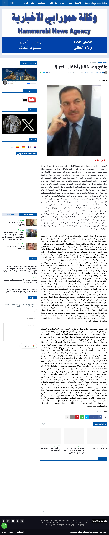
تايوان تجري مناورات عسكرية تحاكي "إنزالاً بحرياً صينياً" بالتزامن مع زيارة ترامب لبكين (21, 290)
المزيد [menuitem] (26, 2)
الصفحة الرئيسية (102, 62)
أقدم (43, 512)
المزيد (12, 147)
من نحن (11, 532)
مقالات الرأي (93, 62)
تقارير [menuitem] (62, 2)
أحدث (104, 512)
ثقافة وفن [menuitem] (41, 2)
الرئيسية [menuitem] (78, 2)
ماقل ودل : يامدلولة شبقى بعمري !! (14, 223)
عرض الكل (43, 424)
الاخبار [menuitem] (70, 2)
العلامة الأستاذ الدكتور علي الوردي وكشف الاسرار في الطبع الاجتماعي (74, 450)
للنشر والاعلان (20, 532)
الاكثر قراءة (28, 214)
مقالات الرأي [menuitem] (52, 2)
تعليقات (10, 214)
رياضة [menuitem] (33, 2)
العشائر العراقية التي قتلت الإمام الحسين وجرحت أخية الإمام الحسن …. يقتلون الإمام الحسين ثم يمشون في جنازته (13, 235)
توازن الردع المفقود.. (99, 448)
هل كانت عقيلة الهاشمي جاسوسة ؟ (15, 247)
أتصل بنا (4, 532)
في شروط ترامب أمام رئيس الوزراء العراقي (50, 449)
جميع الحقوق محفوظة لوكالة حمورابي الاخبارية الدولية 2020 (87, 532)
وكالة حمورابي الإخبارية (96, 3)
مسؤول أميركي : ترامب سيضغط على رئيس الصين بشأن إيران (20, 281)
